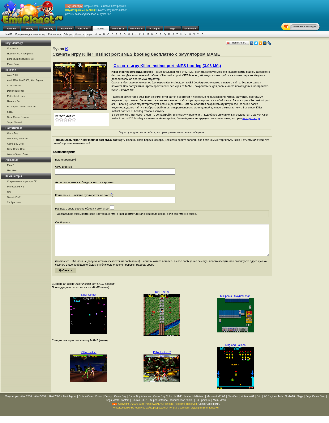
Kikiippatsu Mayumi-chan (235, 302)
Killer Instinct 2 (162, 358)
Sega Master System (18, 117)
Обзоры (68, 34)
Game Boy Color (15, 143)
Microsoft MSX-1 (15, 186)
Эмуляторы (11, 402)
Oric (9, 192)
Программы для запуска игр (30, 34)
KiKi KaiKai (162, 298)
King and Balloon (235, 351)
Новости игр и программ (20, 53)
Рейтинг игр (54, 34)
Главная (12, 28)
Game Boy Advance (17, 138)
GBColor (83, 28)
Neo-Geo (12, 170)
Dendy (29, 28)
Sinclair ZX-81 (14, 197)
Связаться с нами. (209, 410)
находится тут (251, 118)
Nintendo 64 (136, 28)
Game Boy (47, 28)
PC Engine (154, 28)
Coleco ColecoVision (90, 402)
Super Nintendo (15, 122)
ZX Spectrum (14, 202)
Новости (79, 34)
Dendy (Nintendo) (16, 91)
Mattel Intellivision (16, 96)
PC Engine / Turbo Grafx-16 (21, 106)
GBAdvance (65, 28)
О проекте (12, 48)
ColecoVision (14, 85)
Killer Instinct (89, 358)
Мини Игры (118, 28)
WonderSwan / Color (17, 154)
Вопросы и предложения (20, 59)
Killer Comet (88, 301)
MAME (100, 28)
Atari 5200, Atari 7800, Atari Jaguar (25, 80)
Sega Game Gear (16, 149)
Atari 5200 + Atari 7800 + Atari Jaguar (55, 402)
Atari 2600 (12, 75)
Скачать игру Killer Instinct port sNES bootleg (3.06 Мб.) (167, 65)
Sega (172, 28)
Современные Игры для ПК (22, 181)
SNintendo (190, 28)
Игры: (90, 34)
